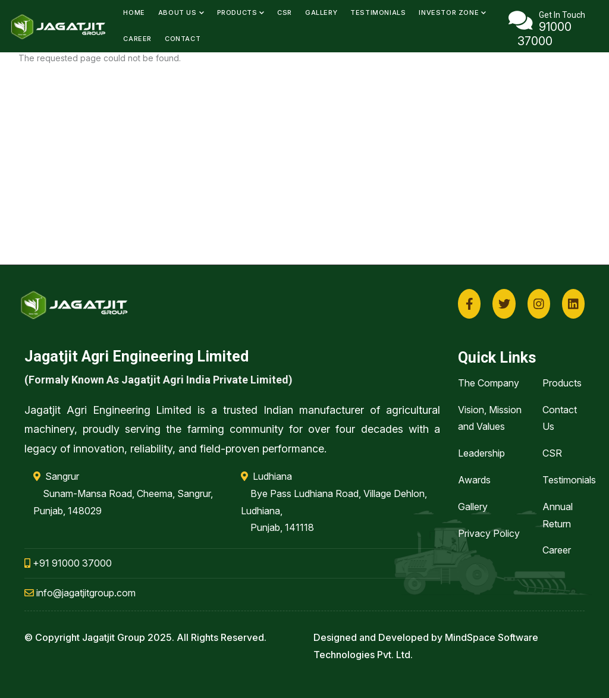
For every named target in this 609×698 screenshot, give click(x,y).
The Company (488, 383)
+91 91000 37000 (68, 563)
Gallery (321, 12)
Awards (474, 480)
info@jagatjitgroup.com (80, 593)
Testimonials (378, 12)
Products (241, 12)
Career (137, 38)
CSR (284, 12)
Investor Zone (452, 12)
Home (134, 12)
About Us (181, 12)
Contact (182, 38)
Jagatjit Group (113, 637)
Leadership (481, 453)
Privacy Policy (489, 533)
